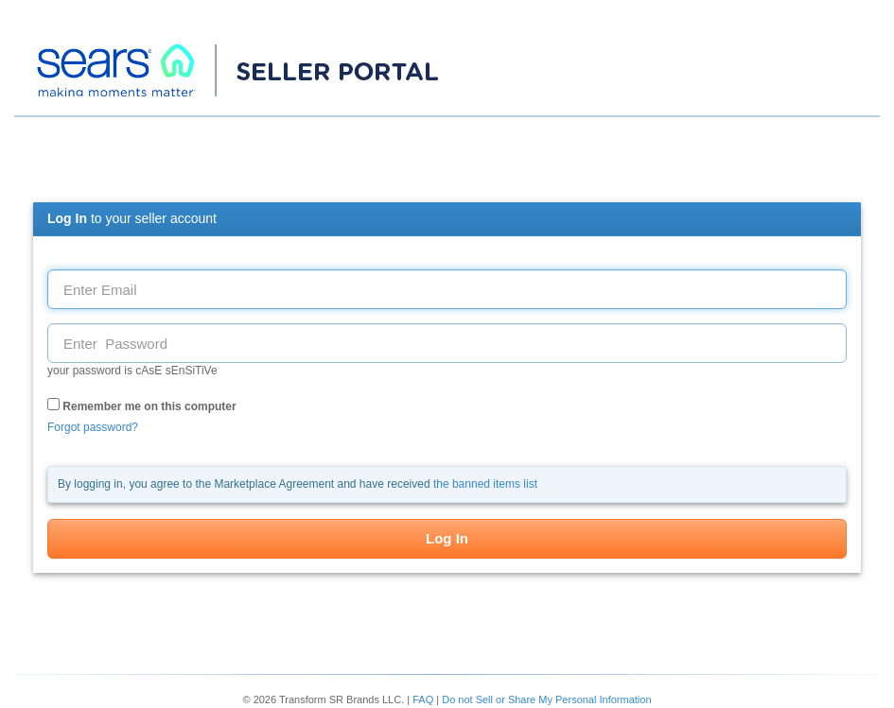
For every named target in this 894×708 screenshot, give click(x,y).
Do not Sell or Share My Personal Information (546, 699)
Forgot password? (92, 427)
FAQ (422, 699)
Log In (447, 538)
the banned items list (485, 484)
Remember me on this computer (142, 405)
